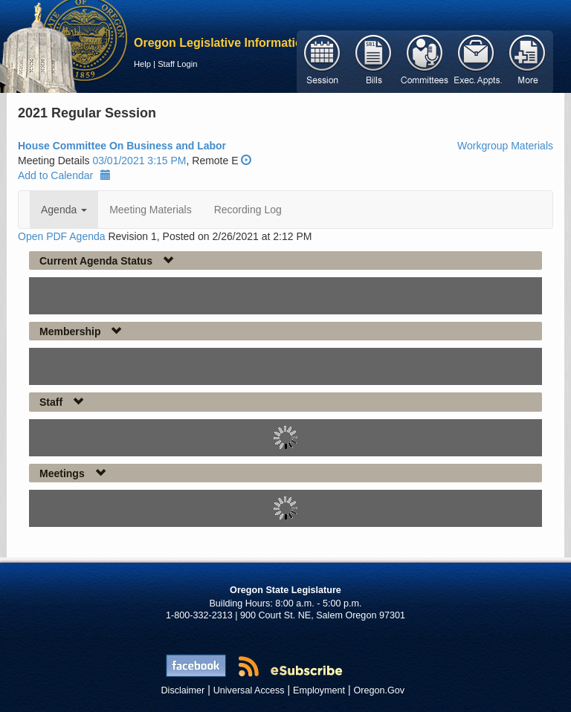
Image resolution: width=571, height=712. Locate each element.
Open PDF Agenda (62, 236)
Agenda (64, 210)
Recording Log (248, 210)
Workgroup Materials (505, 146)
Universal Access (249, 690)
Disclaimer (183, 690)
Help (142, 63)
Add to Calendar (64, 175)
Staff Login (177, 63)
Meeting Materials (150, 210)
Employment (319, 690)
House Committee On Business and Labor (122, 146)
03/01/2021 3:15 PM (139, 160)
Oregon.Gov (378, 690)
